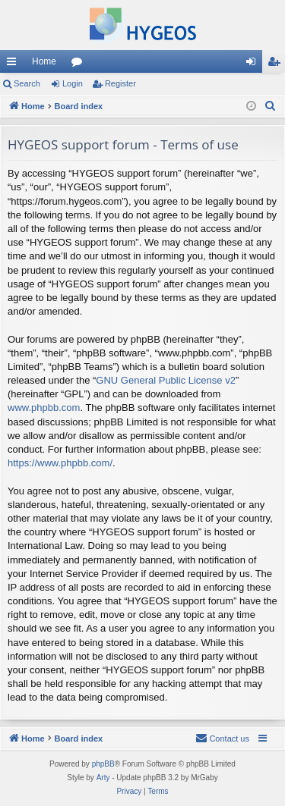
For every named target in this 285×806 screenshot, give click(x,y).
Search (27, 83)
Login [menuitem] (254, 64)
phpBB (103, 764)
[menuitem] (270, 106)
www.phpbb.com (44, 407)
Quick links (14, 64)
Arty (103, 777)
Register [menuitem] (277, 64)
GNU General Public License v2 (166, 380)
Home (44, 61)
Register (120, 83)
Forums (79, 64)
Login (72, 83)
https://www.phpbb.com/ (60, 463)
